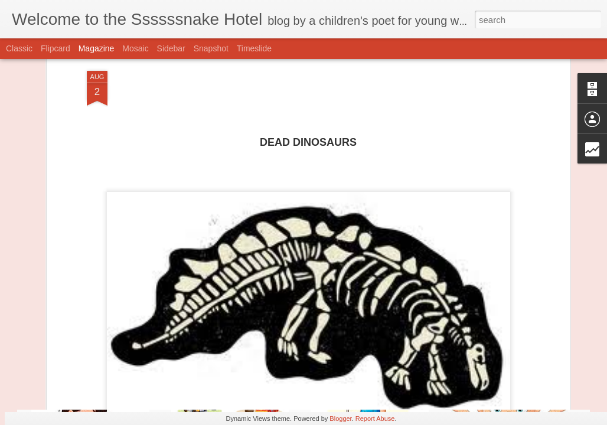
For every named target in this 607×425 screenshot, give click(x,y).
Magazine (97, 48)
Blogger (340, 418)
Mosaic (135, 48)
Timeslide (254, 48)
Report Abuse (375, 418)
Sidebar (171, 48)
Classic (19, 48)
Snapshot (211, 48)
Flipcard (55, 48)
